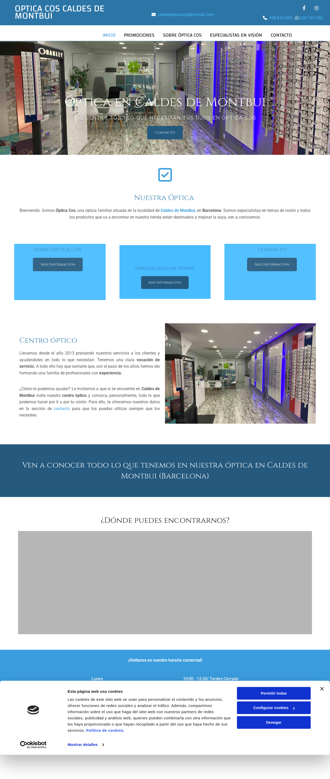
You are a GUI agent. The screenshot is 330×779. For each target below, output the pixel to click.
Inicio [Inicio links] (108, 34)
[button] (165, 131)
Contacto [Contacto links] (281, 34)
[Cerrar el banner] (322, 713)
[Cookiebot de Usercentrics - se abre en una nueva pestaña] (33, 769)
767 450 (315, 17)
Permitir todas (274, 717)
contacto (62, 407)
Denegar (274, 746)
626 (304, 17)
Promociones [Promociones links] (138, 34)
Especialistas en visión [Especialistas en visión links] (236, 34)
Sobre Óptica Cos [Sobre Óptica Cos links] (181, 34)
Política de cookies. (105, 754)
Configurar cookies (274, 732)
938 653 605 (281, 17)
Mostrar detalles (83, 769)
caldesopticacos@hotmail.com (186, 14)
